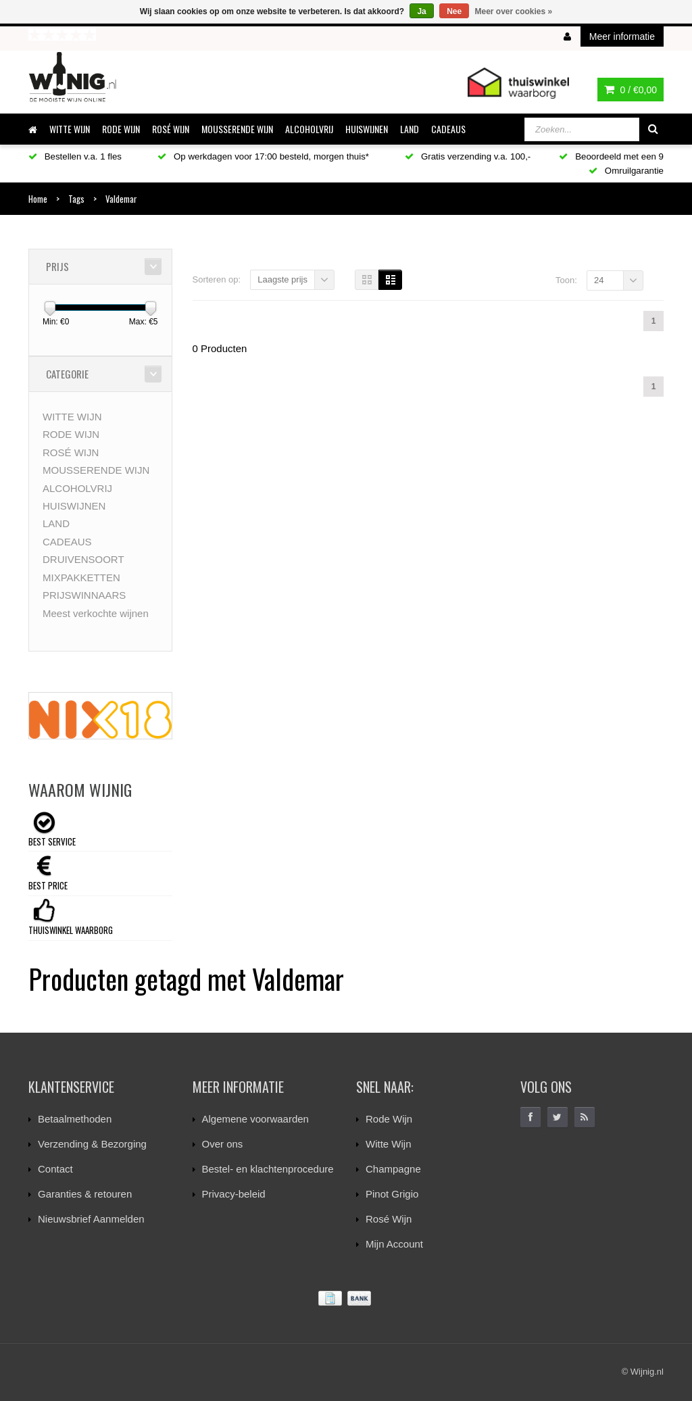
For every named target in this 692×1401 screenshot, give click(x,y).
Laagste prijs (282, 279)
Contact (55, 1169)
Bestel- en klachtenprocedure (268, 1169)
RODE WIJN (121, 129)
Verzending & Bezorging (92, 1144)
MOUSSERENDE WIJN (237, 129)
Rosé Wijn (389, 1219)
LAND (409, 129)
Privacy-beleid (234, 1194)
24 (598, 280)
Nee (454, 11)
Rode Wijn (389, 1119)
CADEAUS (448, 129)
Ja (421, 11)
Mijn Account (394, 1244)
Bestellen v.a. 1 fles (75, 156)
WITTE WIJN (69, 129)
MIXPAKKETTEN (81, 577)
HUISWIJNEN (366, 129)
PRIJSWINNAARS (84, 595)
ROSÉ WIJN (170, 129)
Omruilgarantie (626, 171)
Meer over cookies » (514, 11)
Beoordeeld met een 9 (611, 156)
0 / (630, 89)
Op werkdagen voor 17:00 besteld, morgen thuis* (263, 156)
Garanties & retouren (85, 1194)
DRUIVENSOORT (83, 559)
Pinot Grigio (392, 1194)
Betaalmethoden (75, 1119)
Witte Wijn (389, 1144)
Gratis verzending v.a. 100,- (467, 156)
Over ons (222, 1144)
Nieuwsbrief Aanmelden (91, 1219)
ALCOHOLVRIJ (309, 129)
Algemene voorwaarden (255, 1119)
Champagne (393, 1169)
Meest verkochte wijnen (96, 613)
